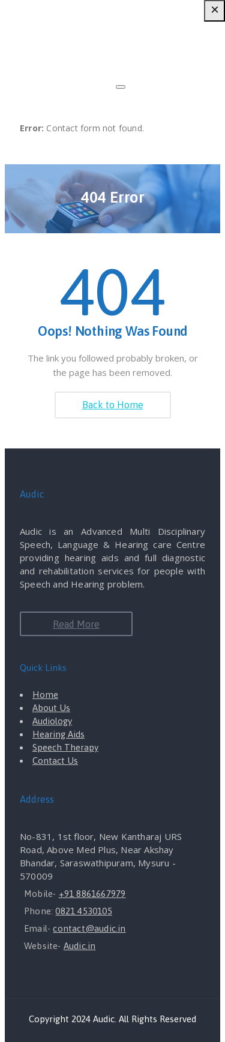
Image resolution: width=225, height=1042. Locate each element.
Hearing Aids (58, 734)
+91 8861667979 (92, 894)
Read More (76, 624)
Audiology (52, 721)
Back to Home (112, 404)
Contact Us (55, 760)
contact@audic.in (89, 928)
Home (45, 694)
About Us (51, 708)
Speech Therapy (65, 747)
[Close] (120, 87)
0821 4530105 (83, 911)
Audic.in (80, 946)
